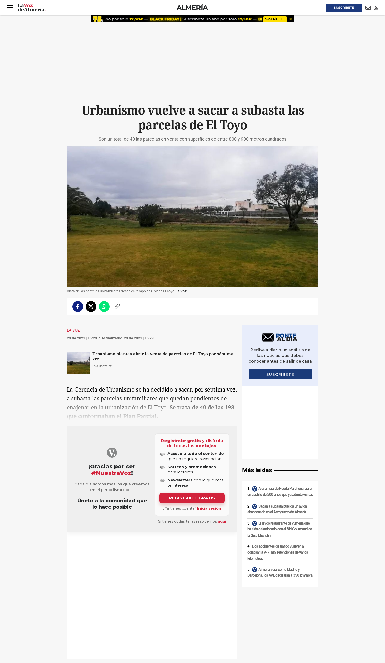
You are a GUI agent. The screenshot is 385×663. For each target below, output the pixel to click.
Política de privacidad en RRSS (218, 619)
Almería (192, 7)
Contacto (250, 619)
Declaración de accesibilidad (181, 628)
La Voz (73, 330)
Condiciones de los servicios (173, 619)
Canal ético (118, 628)
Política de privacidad (103, 619)
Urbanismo (81, 544)
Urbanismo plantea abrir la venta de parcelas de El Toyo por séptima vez (163, 356)
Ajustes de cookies (144, 628)
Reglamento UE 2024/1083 (87, 628)
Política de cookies (136, 619)
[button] (10, 7)
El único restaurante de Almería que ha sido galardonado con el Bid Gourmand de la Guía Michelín (279, 456)
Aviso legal (76, 619)
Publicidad (268, 619)
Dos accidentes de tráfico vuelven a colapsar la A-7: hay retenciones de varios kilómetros (277, 479)
